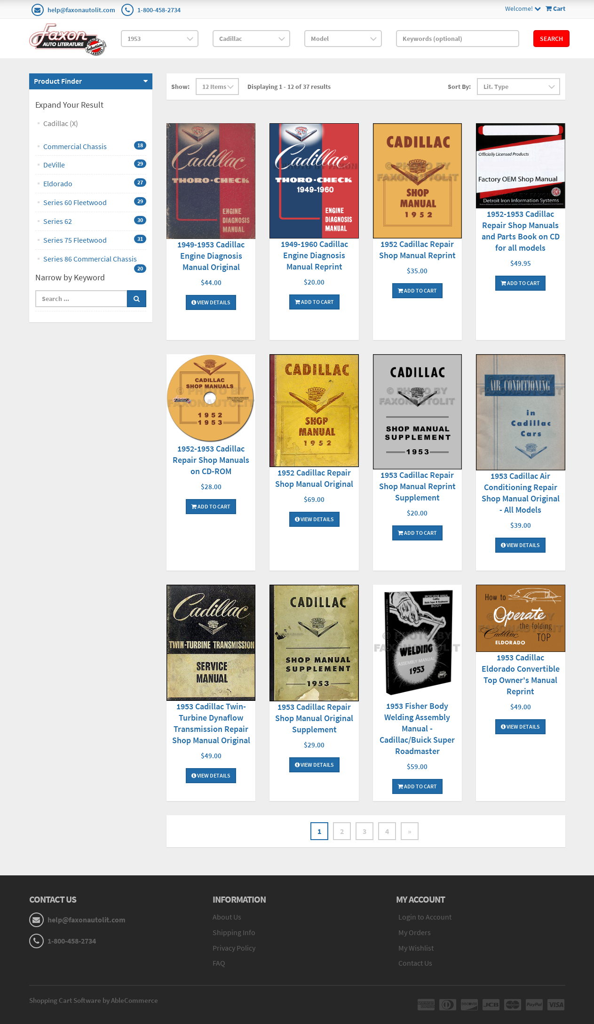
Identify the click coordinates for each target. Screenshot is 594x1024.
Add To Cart (314, 301)
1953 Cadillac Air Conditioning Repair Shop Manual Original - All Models (521, 492)
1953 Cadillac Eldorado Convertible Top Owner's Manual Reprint (521, 674)
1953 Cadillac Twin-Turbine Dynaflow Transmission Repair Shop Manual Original (211, 723)
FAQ (219, 963)
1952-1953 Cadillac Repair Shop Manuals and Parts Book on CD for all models (521, 230)
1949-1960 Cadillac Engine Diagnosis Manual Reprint (314, 255)
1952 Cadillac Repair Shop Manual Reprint (417, 249)
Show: (180, 86)
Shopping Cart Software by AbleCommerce (93, 1000)
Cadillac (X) (60, 123)
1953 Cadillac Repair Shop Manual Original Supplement (314, 718)
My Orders (414, 932)
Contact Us (415, 963)
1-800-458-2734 (159, 10)
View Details (210, 302)
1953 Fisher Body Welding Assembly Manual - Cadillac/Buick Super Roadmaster (417, 728)
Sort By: (459, 86)
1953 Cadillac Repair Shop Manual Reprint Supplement (417, 486)
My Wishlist (416, 948)
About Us (227, 916)
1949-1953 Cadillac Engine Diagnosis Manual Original (211, 255)
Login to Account (424, 916)
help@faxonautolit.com (81, 10)
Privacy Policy (234, 948)
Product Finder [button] (58, 81)
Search (551, 38)
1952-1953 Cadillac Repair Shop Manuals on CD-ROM (211, 459)
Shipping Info (234, 932)
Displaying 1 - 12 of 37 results (289, 86)
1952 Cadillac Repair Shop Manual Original (314, 478)
